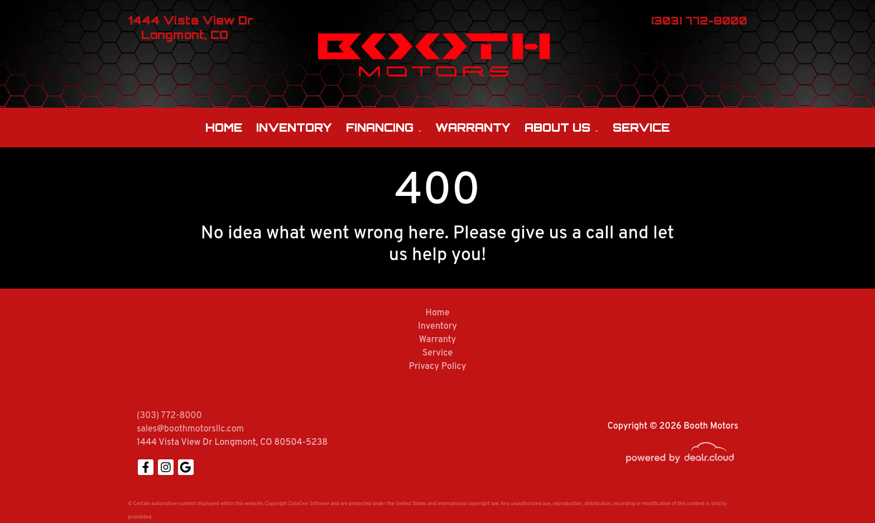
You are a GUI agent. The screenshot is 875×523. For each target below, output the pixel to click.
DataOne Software (309, 504)
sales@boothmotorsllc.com (190, 429)
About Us (557, 128)
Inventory (294, 128)
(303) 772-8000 (169, 415)
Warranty (473, 128)
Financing (380, 128)
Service (641, 128)
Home (223, 128)
